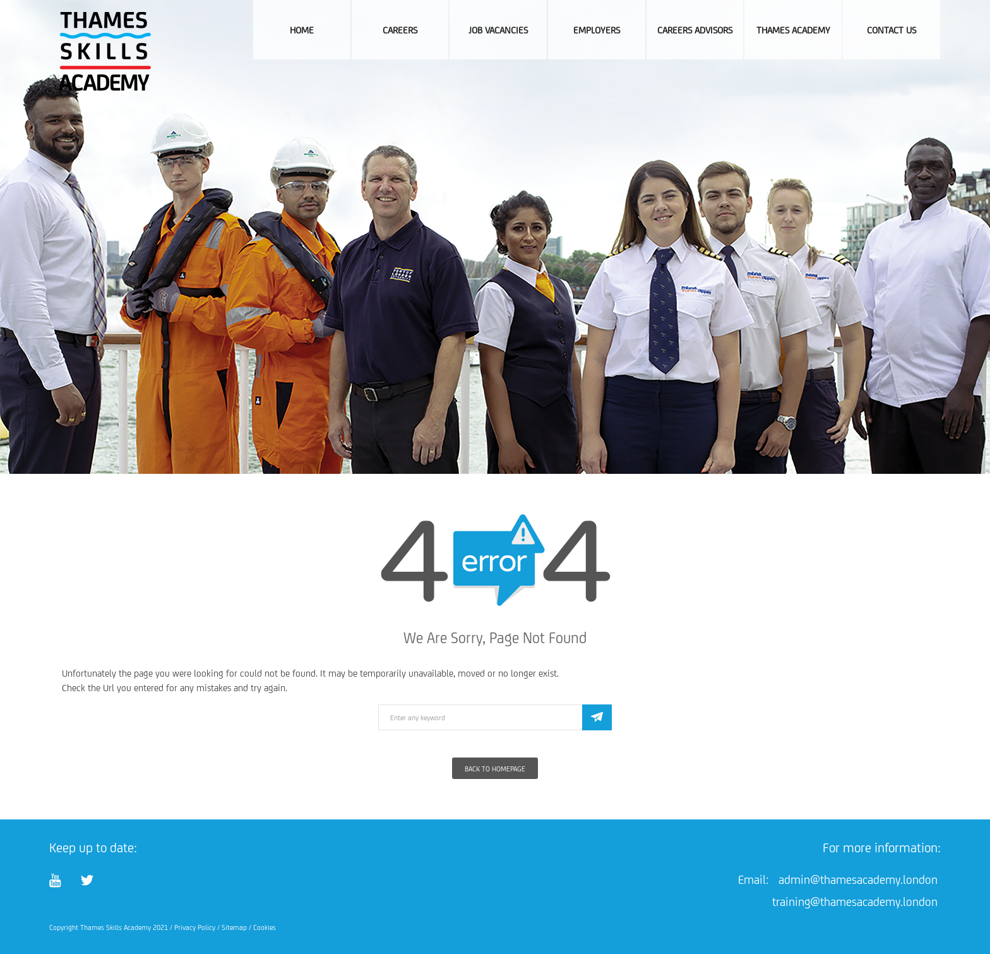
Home (302, 30)
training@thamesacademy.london (855, 902)
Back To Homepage (495, 768)
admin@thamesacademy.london (858, 879)
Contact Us (891, 30)
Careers (400, 30)
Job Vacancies (498, 30)
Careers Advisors (694, 30)
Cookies (264, 927)
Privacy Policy (194, 927)
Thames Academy (793, 30)
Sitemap (234, 927)
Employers (596, 30)
